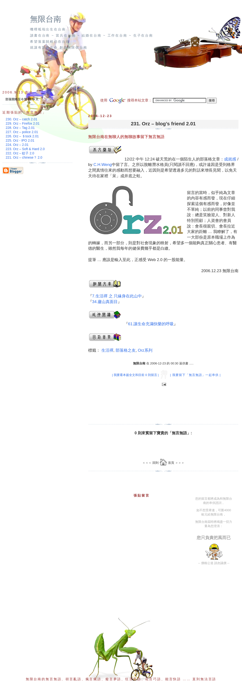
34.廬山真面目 (105, 302)
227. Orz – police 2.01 (22, 132)
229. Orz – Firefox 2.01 (22, 123)
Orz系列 (145, 350)
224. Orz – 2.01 (17, 145)
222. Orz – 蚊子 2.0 (20, 153)
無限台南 (45, 19)
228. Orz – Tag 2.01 (20, 128)
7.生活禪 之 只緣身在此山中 (117, 296)
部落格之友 (126, 350)
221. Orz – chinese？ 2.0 (24, 157)
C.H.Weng (102, 164)
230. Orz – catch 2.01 (21, 119)
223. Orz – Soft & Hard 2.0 (25, 149)
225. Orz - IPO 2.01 (20, 140)
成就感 (230, 159)
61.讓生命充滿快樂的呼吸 (151, 324)
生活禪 (107, 350)
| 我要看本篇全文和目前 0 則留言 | (135, 375)
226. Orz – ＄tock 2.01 (22, 136)
